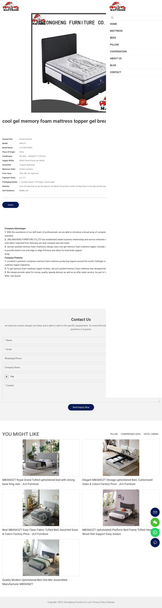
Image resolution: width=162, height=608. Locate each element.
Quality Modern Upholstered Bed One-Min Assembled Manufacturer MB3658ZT (34, 582)
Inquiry (10, 205)
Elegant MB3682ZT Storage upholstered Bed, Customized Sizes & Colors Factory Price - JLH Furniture (117, 482)
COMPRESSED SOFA (130, 434)
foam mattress (123, 232)
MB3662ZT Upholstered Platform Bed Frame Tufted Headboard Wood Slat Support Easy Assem (120, 532)
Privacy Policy (99, 602)
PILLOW (114, 434)
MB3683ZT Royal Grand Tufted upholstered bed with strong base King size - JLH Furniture (38, 482)
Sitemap (110, 602)
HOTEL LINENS (151, 434)
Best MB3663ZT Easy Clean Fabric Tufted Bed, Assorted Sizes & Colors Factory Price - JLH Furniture (40, 532)
